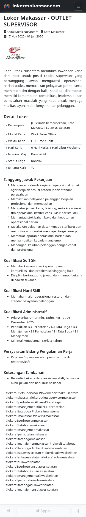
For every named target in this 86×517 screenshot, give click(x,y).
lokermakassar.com (36, 6)
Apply (43, 510)
